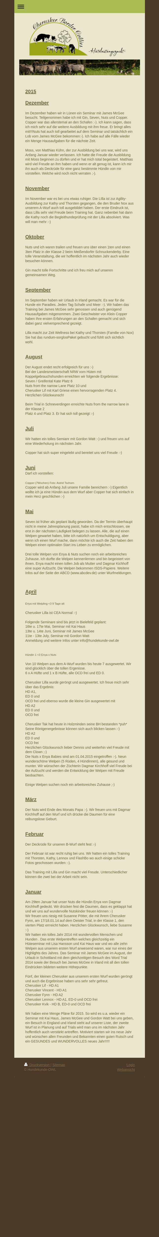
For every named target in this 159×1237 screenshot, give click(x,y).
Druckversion (37, 1065)
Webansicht (126, 1070)
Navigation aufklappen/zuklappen (80, 6)
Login (130, 1065)
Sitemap (59, 1065)
